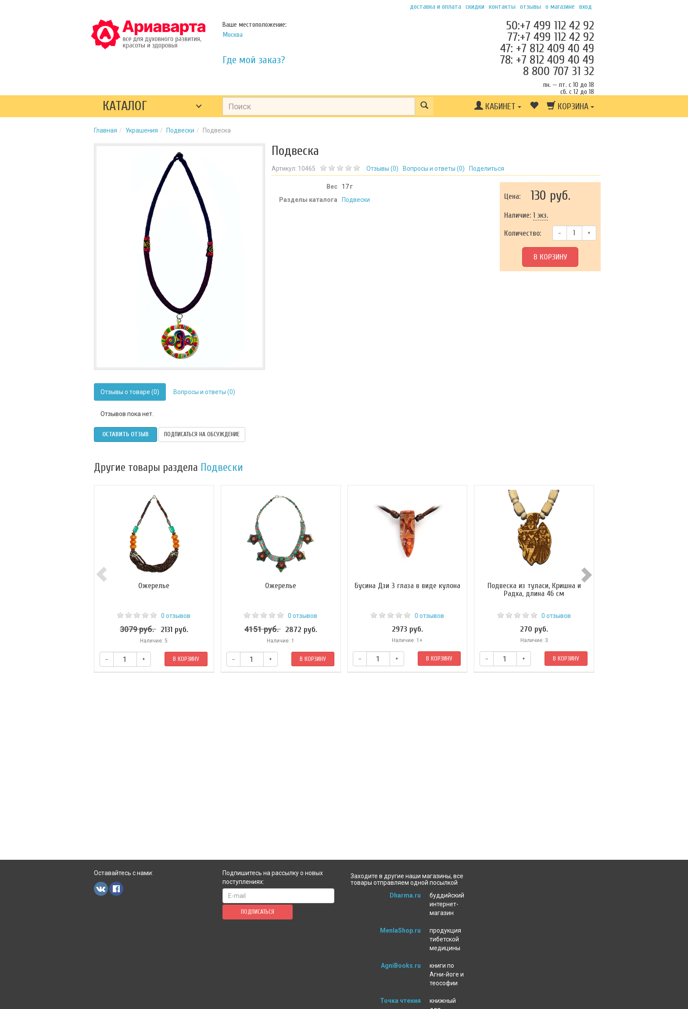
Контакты (502, 7)
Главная (105, 130)
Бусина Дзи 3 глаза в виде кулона (407, 585)
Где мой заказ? (253, 60)
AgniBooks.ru (401, 965)
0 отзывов (175, 615)
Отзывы (530, 7)
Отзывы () (382, 168)
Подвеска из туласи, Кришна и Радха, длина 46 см (534, 589)
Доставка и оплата (435, 7)
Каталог (125, 106)
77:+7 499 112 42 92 (550, 37)
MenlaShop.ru (400, 930)
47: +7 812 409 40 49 (547, 48)
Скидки (475, 7)
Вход (585, 7)
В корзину (550, 257)
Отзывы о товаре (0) (129, 391)
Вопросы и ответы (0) (204, 391)
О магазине (560, 7)
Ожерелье (153, 585)
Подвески (180, 130)
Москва (232, 35)
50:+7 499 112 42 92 (550, 25)
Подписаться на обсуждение (202, 434)
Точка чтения (400, 1000)
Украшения (141, 130)
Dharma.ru (405, 895)
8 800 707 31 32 (558, 71)
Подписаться (257, 912)
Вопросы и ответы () (434, 168)
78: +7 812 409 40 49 (547, 60)
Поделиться (486, 168)
